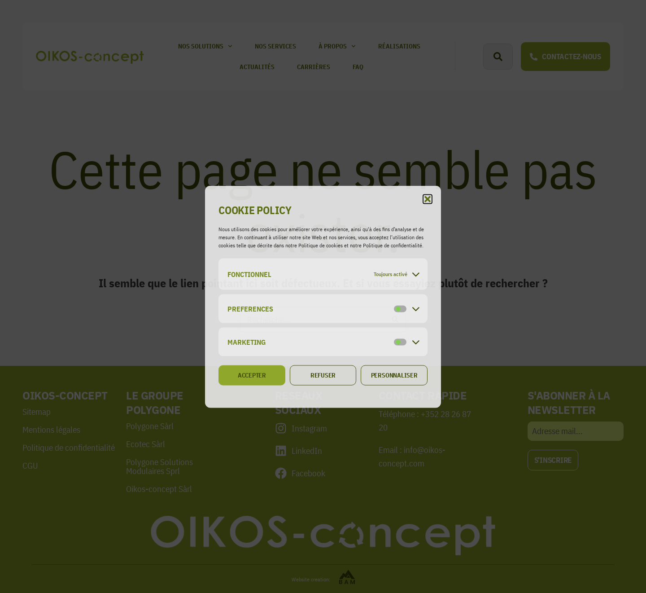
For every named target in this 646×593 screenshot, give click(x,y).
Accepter (252, 375)
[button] (427, 198)
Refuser (323, 375)
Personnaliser (394, 375)
